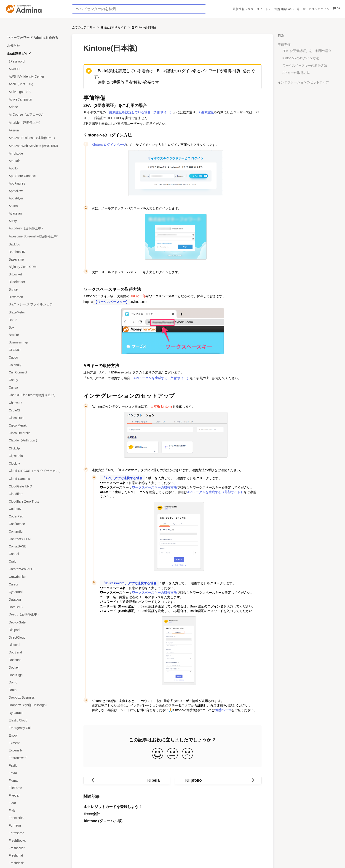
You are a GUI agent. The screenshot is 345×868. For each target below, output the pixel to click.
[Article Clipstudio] (36, 456)
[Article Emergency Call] (36, 728)
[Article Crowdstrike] (36, 577)
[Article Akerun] (36, 130)
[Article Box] (36, 327)
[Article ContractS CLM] (36, 539)
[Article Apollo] (36, 168)
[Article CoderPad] (36, 516)
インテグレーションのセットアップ (303, 82)
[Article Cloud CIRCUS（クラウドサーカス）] (36, 471)
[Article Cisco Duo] (36, 418)
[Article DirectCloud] (36, 637)
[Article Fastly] (36, 765)
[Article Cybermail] (36, 592)
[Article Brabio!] (36, 335)
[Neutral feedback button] (172, 753)
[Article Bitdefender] (36, 282)
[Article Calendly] (36, 365)
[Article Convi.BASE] (36, 546)
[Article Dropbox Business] (36, 697)
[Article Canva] (36, 387)
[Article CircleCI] (36, 410)
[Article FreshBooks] (36, 840)
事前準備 (284, 44)
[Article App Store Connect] (36, 176)
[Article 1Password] (36, 61)
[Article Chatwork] (36, 403)
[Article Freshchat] (36, 855)
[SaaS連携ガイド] (114, 27)
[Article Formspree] (36, 833)
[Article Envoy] (36, 735)
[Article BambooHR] (36, 252)
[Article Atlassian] (36, 213)
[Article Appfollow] (36, 191)
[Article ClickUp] (36, 448)
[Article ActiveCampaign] (36, 99)
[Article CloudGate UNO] (36, 486)
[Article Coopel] (36, 554)
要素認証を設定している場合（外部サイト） (141, 112)
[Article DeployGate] (36, 622)
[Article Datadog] (36, 599)
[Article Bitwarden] (36, 297)
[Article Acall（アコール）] (36, 84)
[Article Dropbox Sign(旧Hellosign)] (36, 705)
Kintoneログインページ (109, 145)
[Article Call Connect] (36, 372)
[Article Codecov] (36, 509)
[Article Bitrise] (36, 289)
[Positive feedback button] (157, 753)
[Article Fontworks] (36, 818)
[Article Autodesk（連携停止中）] (36, 229)
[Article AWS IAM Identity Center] (36, 76)
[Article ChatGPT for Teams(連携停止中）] (36, 395)
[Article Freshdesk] (36, 863)
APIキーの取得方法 (296, 73)
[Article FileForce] (36, 788)
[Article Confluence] (36, 524)
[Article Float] (36, 803)
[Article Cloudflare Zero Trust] (36, 501)
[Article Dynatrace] (36, 713)
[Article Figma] (36, 780)
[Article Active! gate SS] (36, 92)
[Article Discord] (36, 645)
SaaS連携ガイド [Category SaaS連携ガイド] (19, 53)
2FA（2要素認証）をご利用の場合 (307, 51)
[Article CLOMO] (36, 350)
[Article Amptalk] (36, 161)
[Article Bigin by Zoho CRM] (36, 267)
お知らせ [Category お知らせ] (13, 45)
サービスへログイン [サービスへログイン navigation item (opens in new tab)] (316, 9)
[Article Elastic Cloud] (36, 720)
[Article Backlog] (36, 244)
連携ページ (223, 709)
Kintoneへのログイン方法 (300, 58)
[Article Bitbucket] (36, 274)
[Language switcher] (336, 9)
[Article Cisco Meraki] (36, 425)
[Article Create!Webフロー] (36, 569)
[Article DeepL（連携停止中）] (36, 615)
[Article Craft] (36, 561)
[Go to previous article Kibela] (126, 780)
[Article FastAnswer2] (36, 758)
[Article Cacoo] (36, 357)
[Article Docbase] (36, 660)
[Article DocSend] (36, 652)
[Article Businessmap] (36, 342)
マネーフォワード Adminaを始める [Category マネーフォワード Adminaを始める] (32, 37)
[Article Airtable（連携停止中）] (36, 123)
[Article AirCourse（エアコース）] (36, 115)
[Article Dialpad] (36, 630)
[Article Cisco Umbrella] (36, 433)
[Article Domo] (36, 682)
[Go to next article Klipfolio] (218, 780)
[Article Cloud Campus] (36, 479)
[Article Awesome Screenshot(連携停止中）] (36, 237)
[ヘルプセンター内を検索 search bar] (139, 9)
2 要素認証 (206, 112)
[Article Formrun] (36, 825)
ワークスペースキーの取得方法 (304, 65)
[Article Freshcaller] (36, 848)
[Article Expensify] (36, 750)
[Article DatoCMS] (36, 607)
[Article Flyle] (36, 810)
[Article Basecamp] (36, 259)
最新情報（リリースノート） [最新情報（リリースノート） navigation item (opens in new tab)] (252, 9)
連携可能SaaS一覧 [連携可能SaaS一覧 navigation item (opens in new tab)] (287, 9)
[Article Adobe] (36, 107)
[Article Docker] (36, 667)
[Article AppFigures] (36, 183)
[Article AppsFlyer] (36, 198)
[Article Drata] (36, 690)
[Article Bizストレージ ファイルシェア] (36, 305)
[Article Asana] (36, 206)
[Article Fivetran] (36, 795)
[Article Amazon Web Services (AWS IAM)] (36, 146)
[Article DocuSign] (36, 675)
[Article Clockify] (36, 463)
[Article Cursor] (36, 584)
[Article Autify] (36, 221)
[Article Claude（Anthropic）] (36, 441)
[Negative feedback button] (187, 753)
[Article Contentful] (36, 531)
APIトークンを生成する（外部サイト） (161, 378)
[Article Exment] (36, 743)
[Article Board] (36, 320)
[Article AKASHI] (36, 69)
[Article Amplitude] (36, 153)
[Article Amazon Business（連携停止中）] (36, 138)
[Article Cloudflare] (36, 494)
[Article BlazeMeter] (36, 312)
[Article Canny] (36, 380)
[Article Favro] (36, 773)
